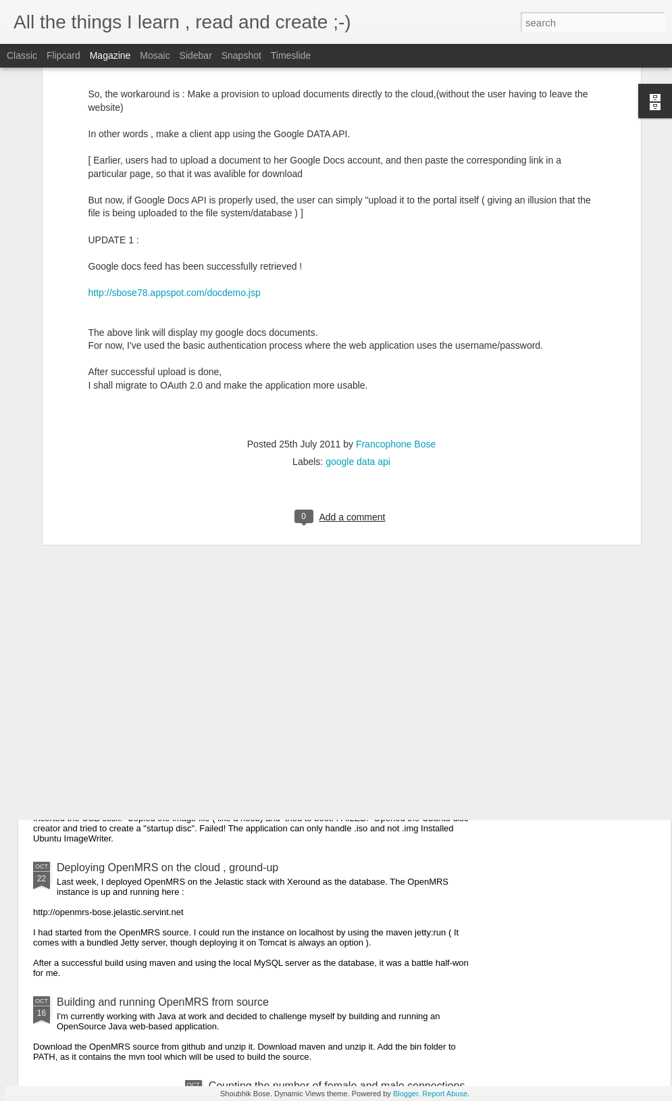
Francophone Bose (396, 318)
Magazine (110, 55)
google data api (358, 336)
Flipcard (63, 55)
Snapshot (241, 55)
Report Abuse (444, 1094)
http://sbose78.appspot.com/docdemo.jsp (174, 166)
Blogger (405, 1094)
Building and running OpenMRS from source (163, 1002)
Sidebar (196, 55)
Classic (22, 55)
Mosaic (155, 55)
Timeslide (291, 55)
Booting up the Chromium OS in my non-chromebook (184, 753)
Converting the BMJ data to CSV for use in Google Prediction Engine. (223, 649)
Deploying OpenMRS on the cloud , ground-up (167, 867)
